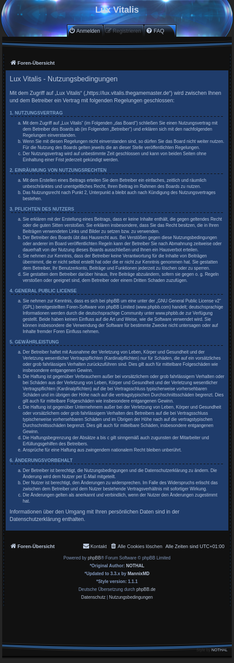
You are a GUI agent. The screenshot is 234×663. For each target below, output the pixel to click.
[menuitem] (84, 31)
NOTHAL (135, 565)
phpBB (94, 557)
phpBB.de (146, 589)
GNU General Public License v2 (189, 301)
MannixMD (139, 573)
